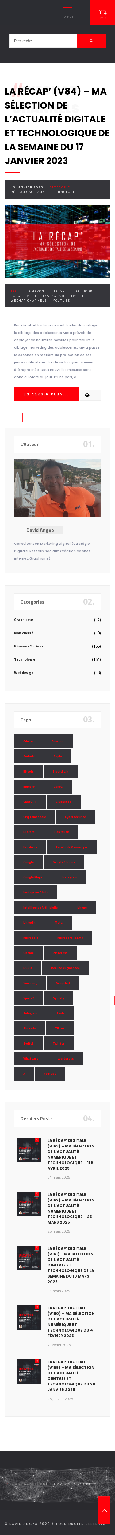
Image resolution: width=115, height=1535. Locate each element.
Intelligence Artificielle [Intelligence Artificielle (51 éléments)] (40, 907)
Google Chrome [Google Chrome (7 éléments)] (64, 862)
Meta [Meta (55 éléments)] (59, 922)
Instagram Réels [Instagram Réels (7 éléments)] (35, 892)
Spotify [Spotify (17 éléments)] (58, 998)
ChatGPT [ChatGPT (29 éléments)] (30, 801)
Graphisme (23, 619)
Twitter (79, 295)
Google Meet (24, 295)
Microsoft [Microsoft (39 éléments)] (30, 937)
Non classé (23, 633)
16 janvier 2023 (27, 187)
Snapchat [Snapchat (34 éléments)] (63, 983)
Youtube (61, 300)
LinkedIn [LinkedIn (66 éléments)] (29, 922)
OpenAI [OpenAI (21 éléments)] (28, 952)
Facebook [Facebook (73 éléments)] (30, 847)
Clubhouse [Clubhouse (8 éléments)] (63, 801)
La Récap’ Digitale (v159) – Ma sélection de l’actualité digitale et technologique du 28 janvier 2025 (71, 1375)
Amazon (36, 291)
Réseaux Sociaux (28, 192)
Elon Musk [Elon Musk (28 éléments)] (61, 832)
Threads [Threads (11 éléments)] (29, 1028)
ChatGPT (59, 291)
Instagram (54, 295)
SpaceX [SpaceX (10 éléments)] (28, 998)
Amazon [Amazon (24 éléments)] (57, 741)
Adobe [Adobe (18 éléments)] (28, 741)
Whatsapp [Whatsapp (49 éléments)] (31, 1058)
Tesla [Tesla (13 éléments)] (60, 1013)
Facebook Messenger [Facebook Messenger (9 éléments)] (71, 847)
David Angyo (40, 530)
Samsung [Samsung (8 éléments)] (30, 983)
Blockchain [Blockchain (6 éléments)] (60, 771)
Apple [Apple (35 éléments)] (58, 756)
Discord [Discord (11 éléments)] (29, 832)
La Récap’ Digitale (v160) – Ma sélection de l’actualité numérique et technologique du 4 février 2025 (71, 1321)
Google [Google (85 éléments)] (28, 862)
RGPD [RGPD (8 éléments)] (27, 968)
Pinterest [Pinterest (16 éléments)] (60, 952)
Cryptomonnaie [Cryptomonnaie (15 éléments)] (34, 817)
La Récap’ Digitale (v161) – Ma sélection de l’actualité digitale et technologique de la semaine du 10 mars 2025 (71, 1265)
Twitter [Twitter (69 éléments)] (58, 1043)
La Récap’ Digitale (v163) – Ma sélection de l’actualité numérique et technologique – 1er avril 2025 (71, 1154)
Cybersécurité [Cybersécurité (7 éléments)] (75, 817)
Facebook (83, 291)
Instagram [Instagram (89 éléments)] (69, 877)
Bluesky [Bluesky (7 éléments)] (29, 786)
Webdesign (24, 672)
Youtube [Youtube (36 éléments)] (50, 1073)
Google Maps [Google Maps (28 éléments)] (33, 877)
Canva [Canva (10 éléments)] (58, 786)
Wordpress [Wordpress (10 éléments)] (66, 1058)
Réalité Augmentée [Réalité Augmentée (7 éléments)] (65, 968)
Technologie (64, 192)
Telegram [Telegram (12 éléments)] (30, 1013)
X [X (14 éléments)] (24, 1073)
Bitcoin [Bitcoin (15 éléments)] (28, 771)
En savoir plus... (46, 394)
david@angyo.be (72, 1483)
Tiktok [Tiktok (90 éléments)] (59, 1028)
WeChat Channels (29, 300)
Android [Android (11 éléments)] (29, 756)
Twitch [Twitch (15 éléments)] (28, 1043)
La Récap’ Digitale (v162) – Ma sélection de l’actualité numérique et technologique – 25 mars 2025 (71, 1208)
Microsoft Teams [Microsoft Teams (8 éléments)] (70, 937)
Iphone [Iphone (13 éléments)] (82, 907)
